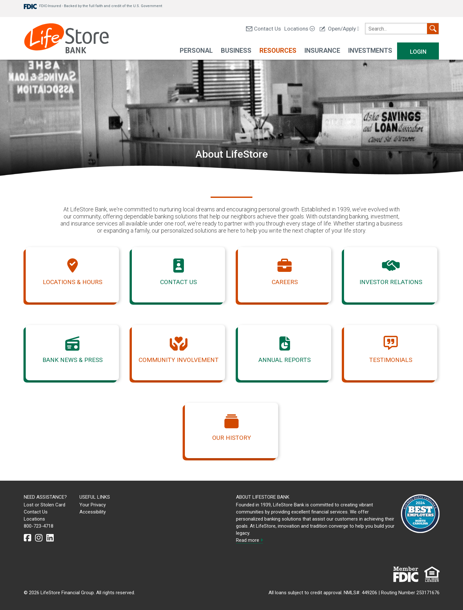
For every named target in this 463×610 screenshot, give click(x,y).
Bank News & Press (72, 360)
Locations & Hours (72, 282)
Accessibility (92, 512)
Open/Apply (339, 28)
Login (418, 51)
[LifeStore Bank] (66, 39)
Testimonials (390, 360)
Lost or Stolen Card (44, 505)
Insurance (322, 50)
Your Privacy (92, 505)
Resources (277, 50)
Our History (231, 437)
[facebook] (27, 538)
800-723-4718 (38, 526)
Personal (196, 50)
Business (236, 50)
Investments (370, 50)
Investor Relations (390, 282)
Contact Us (263, 28)
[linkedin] (50, 538)
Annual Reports (285, 360)
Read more (249, 540)
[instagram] (38, 538)
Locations (299, 28)
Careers (285, 282)
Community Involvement (179, 360)
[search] (402, 28)
